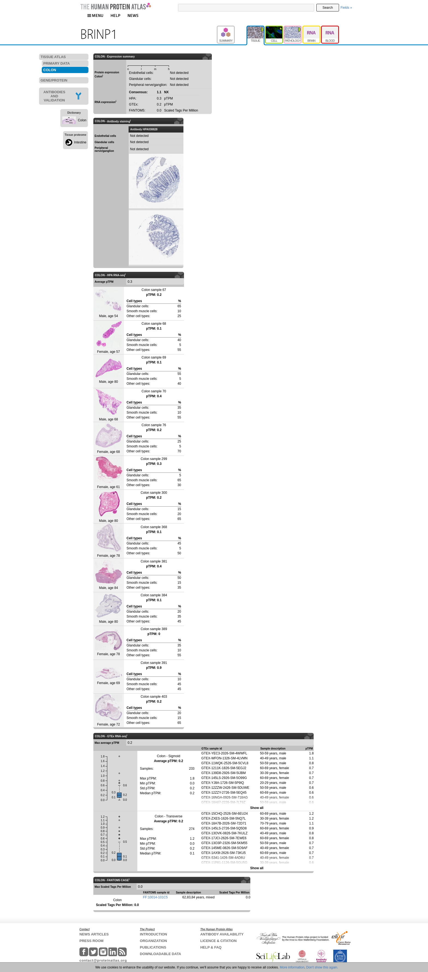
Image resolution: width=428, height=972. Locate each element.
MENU (95, 15)
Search (327, 8)
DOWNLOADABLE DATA (160, 954)
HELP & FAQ (211, 947)
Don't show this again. (322, 967)
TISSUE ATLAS (53, 57)
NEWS (133, 15)
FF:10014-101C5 (155, 897)
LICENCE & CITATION (218, 941)
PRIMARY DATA (56, 63)
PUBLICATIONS (153, 947)
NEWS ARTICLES (94, 934)
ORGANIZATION (153, 941)
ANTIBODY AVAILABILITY (221, 934)
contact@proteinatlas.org (103, 960)
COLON (49, 70)
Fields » (346, 8)
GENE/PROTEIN (54, 80)
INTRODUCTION (153, 934)
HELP (115, 15)
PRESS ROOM (91, 941)
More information (292, 967)
